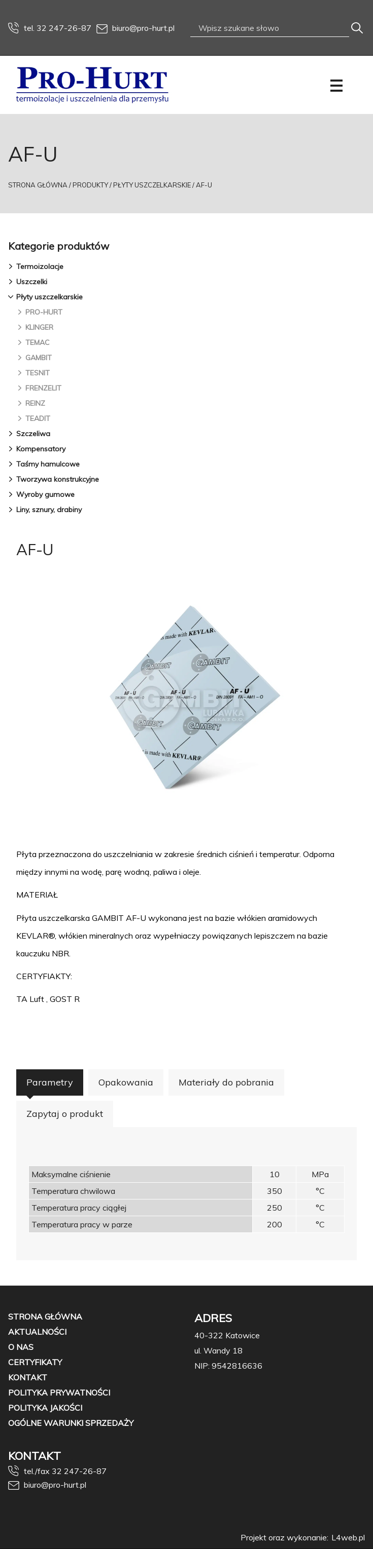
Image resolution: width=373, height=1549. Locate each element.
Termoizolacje (39, 266)
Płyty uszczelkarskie (152, 185)
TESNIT (37, 372)
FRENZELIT (43, 388)
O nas (20, 1347)
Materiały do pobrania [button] (226, 1082)
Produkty (90, 185)
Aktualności (37, 1332)
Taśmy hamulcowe (48, 464)
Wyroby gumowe (45, 494)
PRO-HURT (43, 312)
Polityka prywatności (59, 1392)
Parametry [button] (49, 1082)
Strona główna (45, 1316)
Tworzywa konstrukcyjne (57, 479)
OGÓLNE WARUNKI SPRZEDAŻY (70, 1423)
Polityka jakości (45, 1408)
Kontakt (27, 1377)
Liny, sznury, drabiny (49, 509)
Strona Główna (37, 185)
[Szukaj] (357, 28)
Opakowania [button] (125, 1082)
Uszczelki (31, 281)
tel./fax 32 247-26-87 (57, 1470)
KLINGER (39, 327)
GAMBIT (38, 357)
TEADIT (37, 418)
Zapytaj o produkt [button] (64, 1113)
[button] (12, 266)
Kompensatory (40, 448)
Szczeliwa (33, 433)
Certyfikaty (35, 1362)
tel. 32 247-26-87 (49, 27)
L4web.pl (348, 1537)
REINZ (35, 403)
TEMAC (37, 342)
